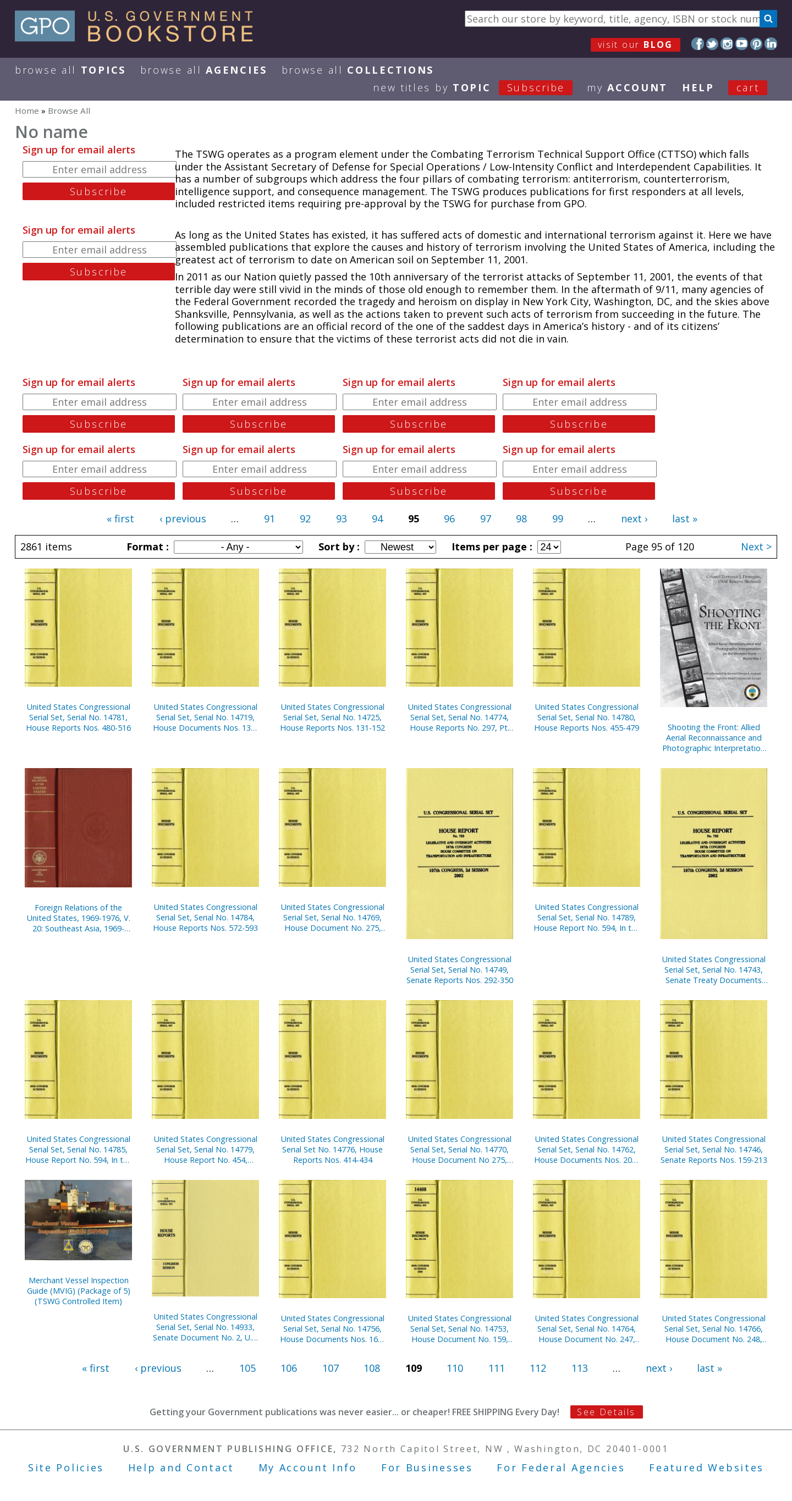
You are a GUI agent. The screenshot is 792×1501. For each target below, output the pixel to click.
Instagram (727, 43)
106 (288, 1368)
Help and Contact (181, 1467)
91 (269, 518)
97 (485, 518)
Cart (748, 87)
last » (684, 518)
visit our (635, 44)
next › (634, 518)
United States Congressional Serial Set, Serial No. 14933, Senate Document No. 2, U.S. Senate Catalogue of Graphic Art (205, 1327)
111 (496, 1368)
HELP (698, 87)
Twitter (712, 43)
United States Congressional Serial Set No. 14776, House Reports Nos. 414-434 (332, 1149)
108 (372, 1368)
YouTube (741, 43)
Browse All (70, 69)
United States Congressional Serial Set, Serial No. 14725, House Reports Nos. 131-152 (332, 717)
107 (330, 1368)
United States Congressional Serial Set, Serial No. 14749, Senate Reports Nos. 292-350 (459, 969)
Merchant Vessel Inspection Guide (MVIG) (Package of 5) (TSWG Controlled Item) (78, 1290)
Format (146, 546)
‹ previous (183, 518)
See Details (606, 1412)
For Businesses (427, 1467)
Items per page (491, 546)
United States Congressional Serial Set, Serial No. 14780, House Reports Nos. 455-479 (586, 717)
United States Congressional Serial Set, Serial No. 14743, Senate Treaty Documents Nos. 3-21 (714, 969)
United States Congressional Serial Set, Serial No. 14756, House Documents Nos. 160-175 (332, 1328)
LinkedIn (771, 43)
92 (305, 518)
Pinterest (756, 43)
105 (247, 1368)
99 (557, 518)
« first (120, 518)
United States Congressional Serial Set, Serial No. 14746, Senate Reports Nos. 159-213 (714, 1149)
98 (521, 518)
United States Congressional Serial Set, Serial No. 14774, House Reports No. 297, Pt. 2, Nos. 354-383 (460, 717)
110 (455, 1368)
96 (449, 518)
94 (377, 518)
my (627, 87)
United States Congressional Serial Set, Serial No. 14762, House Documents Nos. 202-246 (586, 1149)
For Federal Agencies (561, 1467)
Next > (756, 546)
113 (579, 1368)
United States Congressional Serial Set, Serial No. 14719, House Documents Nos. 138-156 (205, 717)
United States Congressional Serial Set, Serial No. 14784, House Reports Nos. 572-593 (205, 917)
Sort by (337, 546)
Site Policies (66, 1467)
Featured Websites (706, 1467)
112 (538, 1368)
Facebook (697, 43)
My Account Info (308, 1467)
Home (27, 110)
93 (341, 518)
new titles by (480, 87)
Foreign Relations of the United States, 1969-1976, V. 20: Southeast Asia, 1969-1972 (78, 918)
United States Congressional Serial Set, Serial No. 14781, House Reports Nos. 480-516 (78, 717)
